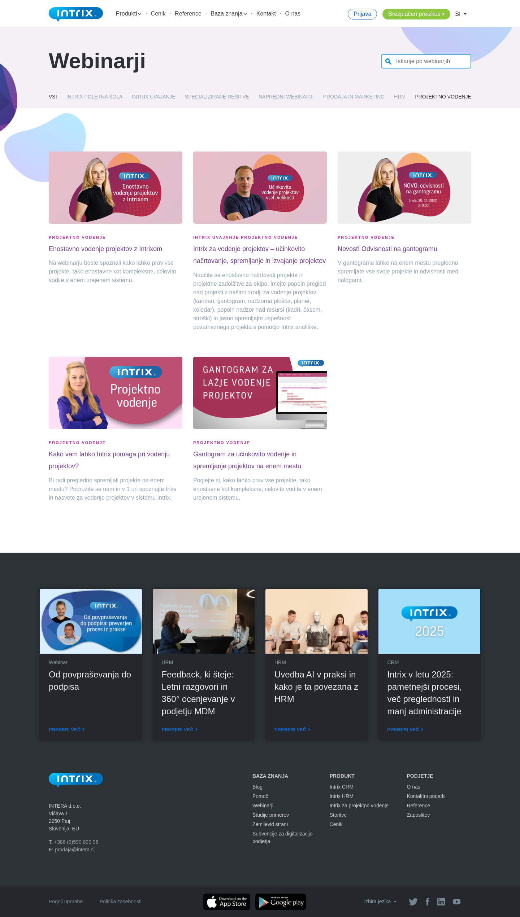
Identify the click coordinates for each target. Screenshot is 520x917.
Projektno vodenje (443, 97)
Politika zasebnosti (121, 901)
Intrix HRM (342, 796)
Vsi (53, 97)
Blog (257, 787)
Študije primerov (270, 815)
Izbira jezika (378, 901)
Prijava (362, 14)
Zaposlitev (418, 815)
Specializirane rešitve (217, 97)
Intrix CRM (342, 787)
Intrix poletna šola (94, 97)
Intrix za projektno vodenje (359, 805)
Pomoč (260, 796)
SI (458, 14)
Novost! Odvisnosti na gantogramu (387, 249)
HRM (400, 97)
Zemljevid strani (270, 824)
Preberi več (65, 729)
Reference (188, 13)
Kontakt (266, 13)
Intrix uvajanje (153, 97)
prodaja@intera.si (75, 849)
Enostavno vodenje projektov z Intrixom (105, 249)
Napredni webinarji (286, 97)
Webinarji (262, 805)
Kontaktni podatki (426, 796)
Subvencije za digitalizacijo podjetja (282, 837)
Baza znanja (229, 13)
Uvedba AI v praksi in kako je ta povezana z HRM (316, 687)
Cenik (158, 13)
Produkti (128, 13)
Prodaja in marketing (354, 97)
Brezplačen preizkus (414, 14)
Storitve (338, 815)
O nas (293, 13)
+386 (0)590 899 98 (76, 842)
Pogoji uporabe (66, 901)
